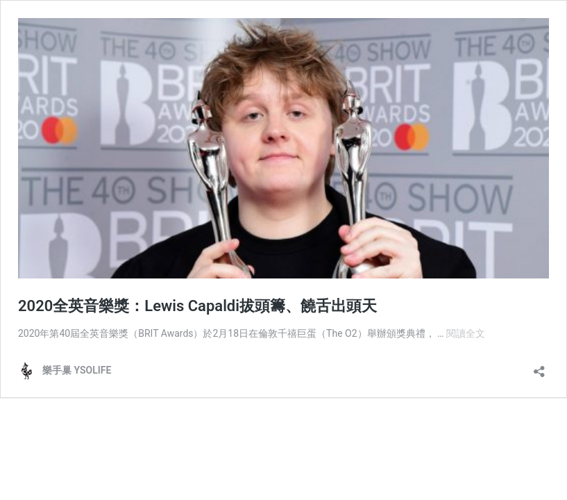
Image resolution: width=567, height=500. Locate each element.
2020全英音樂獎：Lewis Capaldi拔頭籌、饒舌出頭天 (197, 306)
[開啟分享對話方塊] (539, 367)
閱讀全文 (465, 333)
